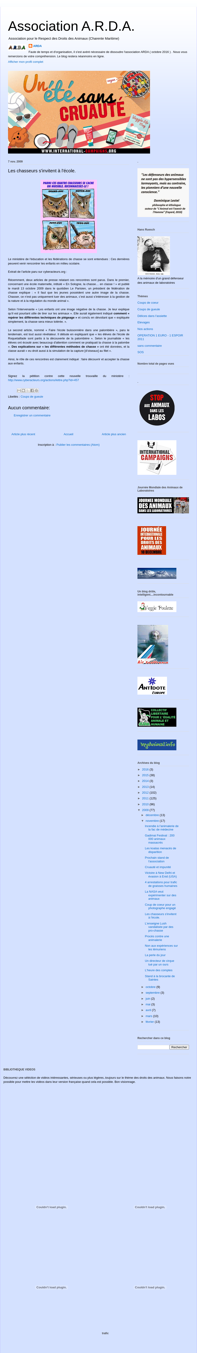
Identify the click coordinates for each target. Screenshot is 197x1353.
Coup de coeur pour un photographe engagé (160, 906)
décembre (153, 815)
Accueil (68, 434)
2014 (146, 781)
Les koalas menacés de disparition (160, 850)
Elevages (143, 322)
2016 (146, 769)
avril (149, 1010)
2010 (146, 804)
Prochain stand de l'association (157, 859)
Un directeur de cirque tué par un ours (159, 962)
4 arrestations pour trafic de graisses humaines (161, 884)
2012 (146, 792)
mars (149, 1016)
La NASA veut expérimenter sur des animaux (160, 895)
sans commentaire (149, 345)
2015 (146, 775)
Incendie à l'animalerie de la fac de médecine (161, 827)
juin (148, 998)
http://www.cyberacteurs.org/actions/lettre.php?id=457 (43, 380)
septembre (153, 992)
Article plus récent (23, 434)
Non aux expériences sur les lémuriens (161, 947)
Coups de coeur (148, 302)
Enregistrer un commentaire (32, 415)
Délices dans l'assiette (152, 316)
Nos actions (145, 329)
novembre (153, 820)
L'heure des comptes (158, 970)
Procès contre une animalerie (157, 938)
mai (148, 1004)
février (150, 1021)
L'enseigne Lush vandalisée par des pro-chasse (159, 927)
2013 (146, 787)
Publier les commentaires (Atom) (78, 444)
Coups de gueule (32, 396)
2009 (146, 810)
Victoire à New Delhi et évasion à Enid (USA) (161, 874)
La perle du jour (155, 955)
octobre (151, 987)
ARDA (37, 46)
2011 (146, 798)
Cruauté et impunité (158, 867)
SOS (140, 352)
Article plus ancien (114, 434)
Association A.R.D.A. (71, 26)
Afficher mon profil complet (25, 61)
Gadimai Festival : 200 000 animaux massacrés (159, 839)
